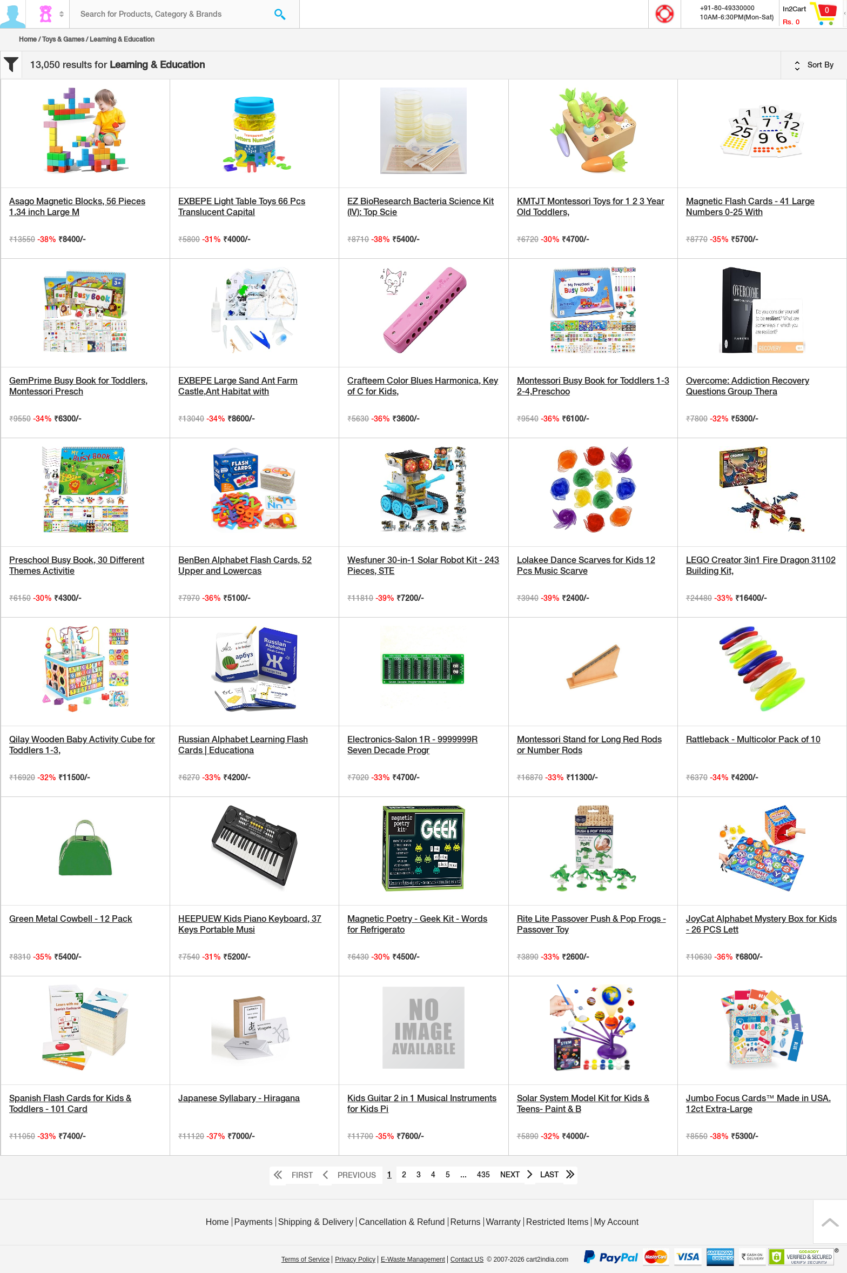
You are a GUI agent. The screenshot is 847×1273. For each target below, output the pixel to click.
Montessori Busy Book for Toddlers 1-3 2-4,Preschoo (593, 386)
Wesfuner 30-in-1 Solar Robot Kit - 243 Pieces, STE (423, 565)
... (463, 1174)
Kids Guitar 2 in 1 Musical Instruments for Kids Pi (421, 1103)
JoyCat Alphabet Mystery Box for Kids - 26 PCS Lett (761, 924)
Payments (253, 1222)
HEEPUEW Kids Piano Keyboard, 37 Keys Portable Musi (249, 924)
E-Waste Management (413, 1259)
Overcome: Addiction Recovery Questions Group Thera (747, 386)
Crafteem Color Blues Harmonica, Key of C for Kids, (422, 386)
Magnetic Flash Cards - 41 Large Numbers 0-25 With (750, 206)
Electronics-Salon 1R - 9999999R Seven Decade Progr (412, 744)
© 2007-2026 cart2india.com (527, 1259)
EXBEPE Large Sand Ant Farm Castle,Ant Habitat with (238, 386)
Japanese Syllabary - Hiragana (239, 1098)
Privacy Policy (355, 1259)
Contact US (467, 1259)
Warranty (503, 1222)
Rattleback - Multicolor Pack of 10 (753, 739)
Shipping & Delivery (316, 1222)
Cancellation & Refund (402, 1222)
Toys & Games (63, 39)
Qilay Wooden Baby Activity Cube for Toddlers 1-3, (82, 744)
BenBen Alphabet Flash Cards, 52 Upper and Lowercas (245, 565)
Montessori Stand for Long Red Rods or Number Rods (589, 744)
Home (28, 39)
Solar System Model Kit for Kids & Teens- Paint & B (583, 1103)
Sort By (814, 65)
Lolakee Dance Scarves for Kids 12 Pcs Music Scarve (586, 565)
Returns (466, 1222)
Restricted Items (557, 1222)
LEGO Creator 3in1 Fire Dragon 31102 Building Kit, (761, 565)
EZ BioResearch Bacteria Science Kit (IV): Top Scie (420, 206)
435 (483, 1174)
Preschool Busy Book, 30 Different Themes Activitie (76, 565)
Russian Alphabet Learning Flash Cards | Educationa (243, 744)
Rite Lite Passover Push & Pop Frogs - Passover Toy (591, 924)
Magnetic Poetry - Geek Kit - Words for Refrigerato (417, 924)
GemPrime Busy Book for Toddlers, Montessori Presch (78, 386)
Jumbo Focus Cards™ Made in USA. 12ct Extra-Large (758, 1103)
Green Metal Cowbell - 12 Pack (70, 919)
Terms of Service (305, 1259)
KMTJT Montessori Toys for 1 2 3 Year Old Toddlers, (590, 206)
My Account (616, 1222)
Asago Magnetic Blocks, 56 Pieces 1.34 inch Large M (77, 206)
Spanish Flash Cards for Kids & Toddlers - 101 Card (70, 1103)
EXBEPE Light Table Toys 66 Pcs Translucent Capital (241, 206)
